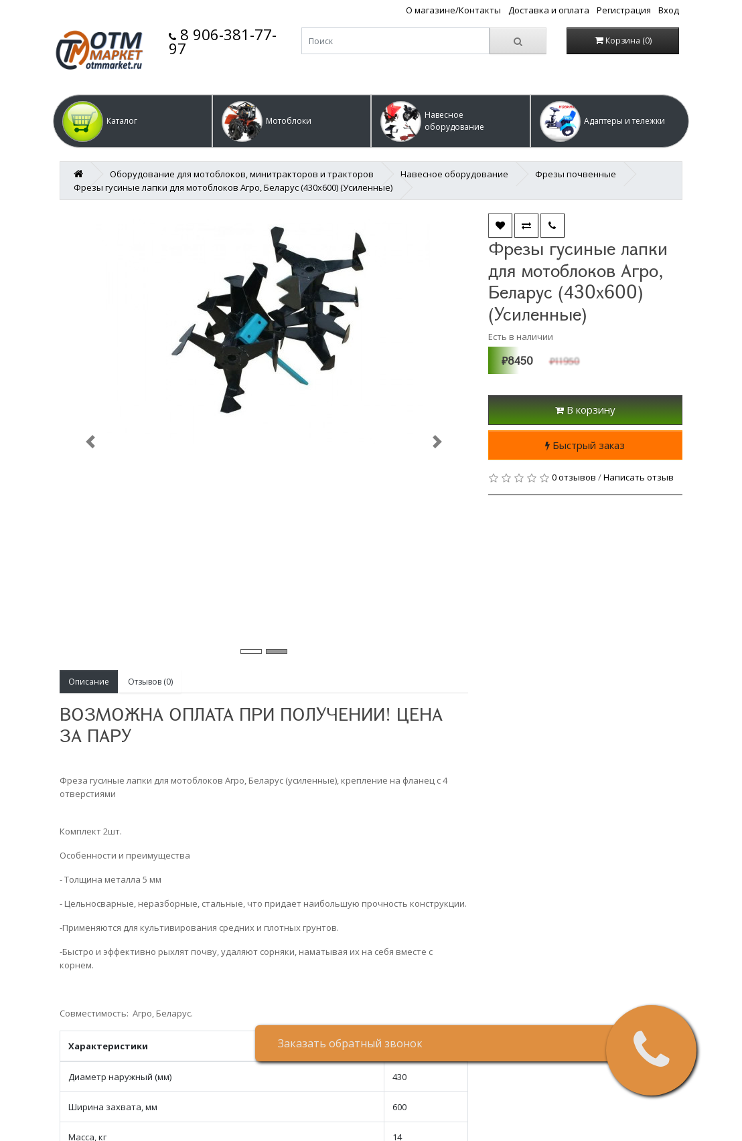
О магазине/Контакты (453, 10)
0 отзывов (574, 477)
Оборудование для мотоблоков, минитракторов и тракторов (242, 174)
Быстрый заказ (585, 445)
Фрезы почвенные (575, 174)
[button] (132, 121)
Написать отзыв (638, 477)
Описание (88, 681)
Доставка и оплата (548, 10)
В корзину (585, 409)
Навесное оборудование (454, 174)
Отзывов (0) (150, 681)
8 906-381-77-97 (223, 41)
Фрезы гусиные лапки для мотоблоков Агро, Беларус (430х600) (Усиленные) (233, 187)
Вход (668, 10)
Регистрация (624, 10)
